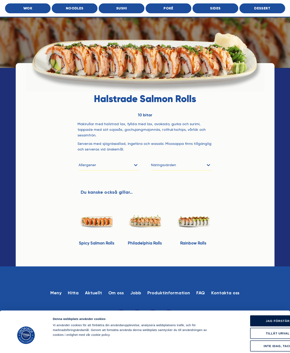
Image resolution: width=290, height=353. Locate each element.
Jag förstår (256, 302)
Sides (215, 8)
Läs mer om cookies (226, 345)
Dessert (262, 8)
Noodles (75, 8)
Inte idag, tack (256, 327)
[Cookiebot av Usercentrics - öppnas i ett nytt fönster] (26, 345)
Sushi (121, 8)
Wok (27, 8)
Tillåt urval (256, 314)
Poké (168, 8)
